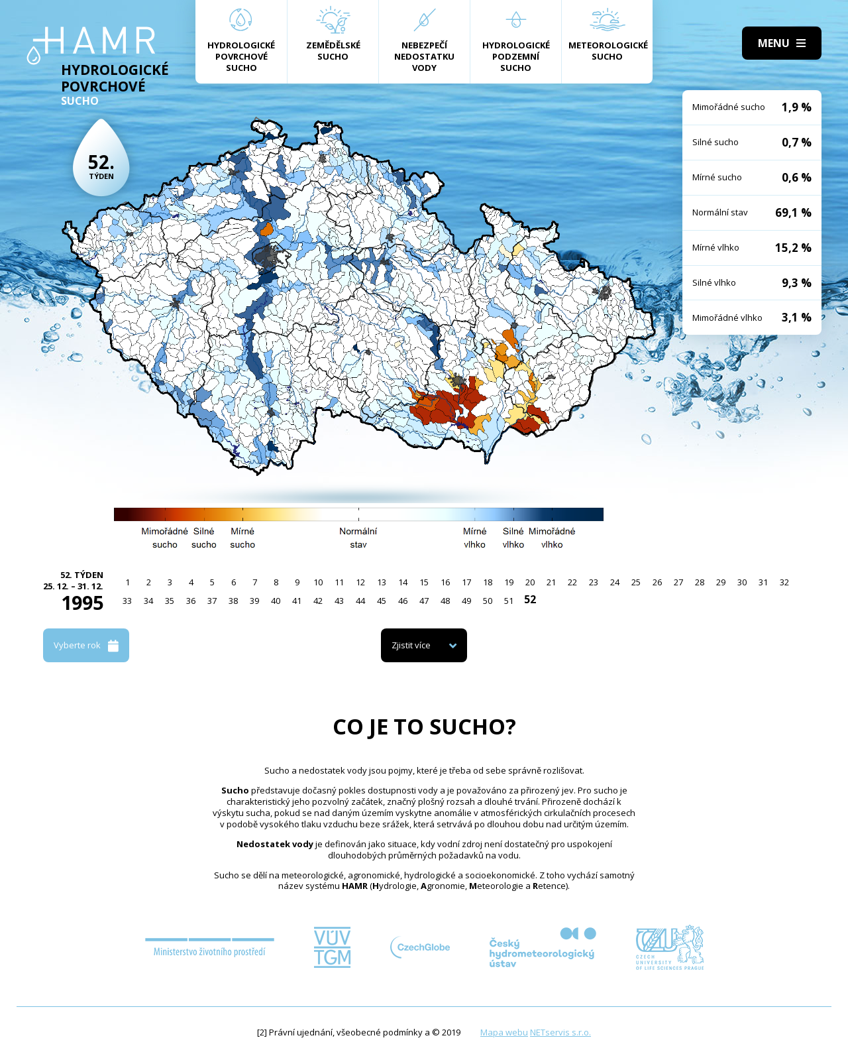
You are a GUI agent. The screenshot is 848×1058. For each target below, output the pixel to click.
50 (487, 601)
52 (530, 599)
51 (508, 601)
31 (763, 582)
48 (445, 601)
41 (296, 601)
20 (530, 582)
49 (466, 601)
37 (212, 601)
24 (614, 582)
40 (275, 601)
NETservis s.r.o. (560, 1032)
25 (636, 582)
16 (445, 582)
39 (254, 601)
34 (148, 601)
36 (190, 601)
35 (169, 601)
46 (402, 601)
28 (699, 582)
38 (233, 601)
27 (678, 582)
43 (339, 601)
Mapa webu (504, 1032)
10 (318, 582)
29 (720, 582)
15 (424, 582)
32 (784, 582)
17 (466, 582)
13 (381, 582)
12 (360, 582)
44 (360, 601)
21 (551, 582)
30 (742, 582)
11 (339, 582)
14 (402, 582)
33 (127, 601)
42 (318, 601)
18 (487, 582)
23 (593, 582)
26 (657, 582)
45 (381, 601)
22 (572, 582)
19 (508, 582)
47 (424, 601)
